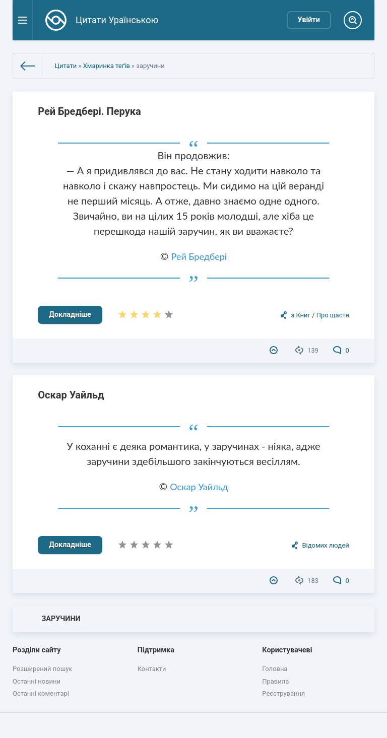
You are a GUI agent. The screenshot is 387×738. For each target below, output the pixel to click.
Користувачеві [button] (287, 650)
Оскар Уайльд (71, 395)
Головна (274, 669)
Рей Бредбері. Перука (89, 111)
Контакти (152, 669)
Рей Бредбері (199, 256)
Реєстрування (283, 693)
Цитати (65, 66)
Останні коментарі (41, 693)
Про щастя (332, 315)
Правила (275, 681)
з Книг (300, 315)
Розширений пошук (42, 669)
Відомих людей (325, 545)
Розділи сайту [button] (37, 650)
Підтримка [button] (156, 650)
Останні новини (36, 681)
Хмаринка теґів (106, 66)
